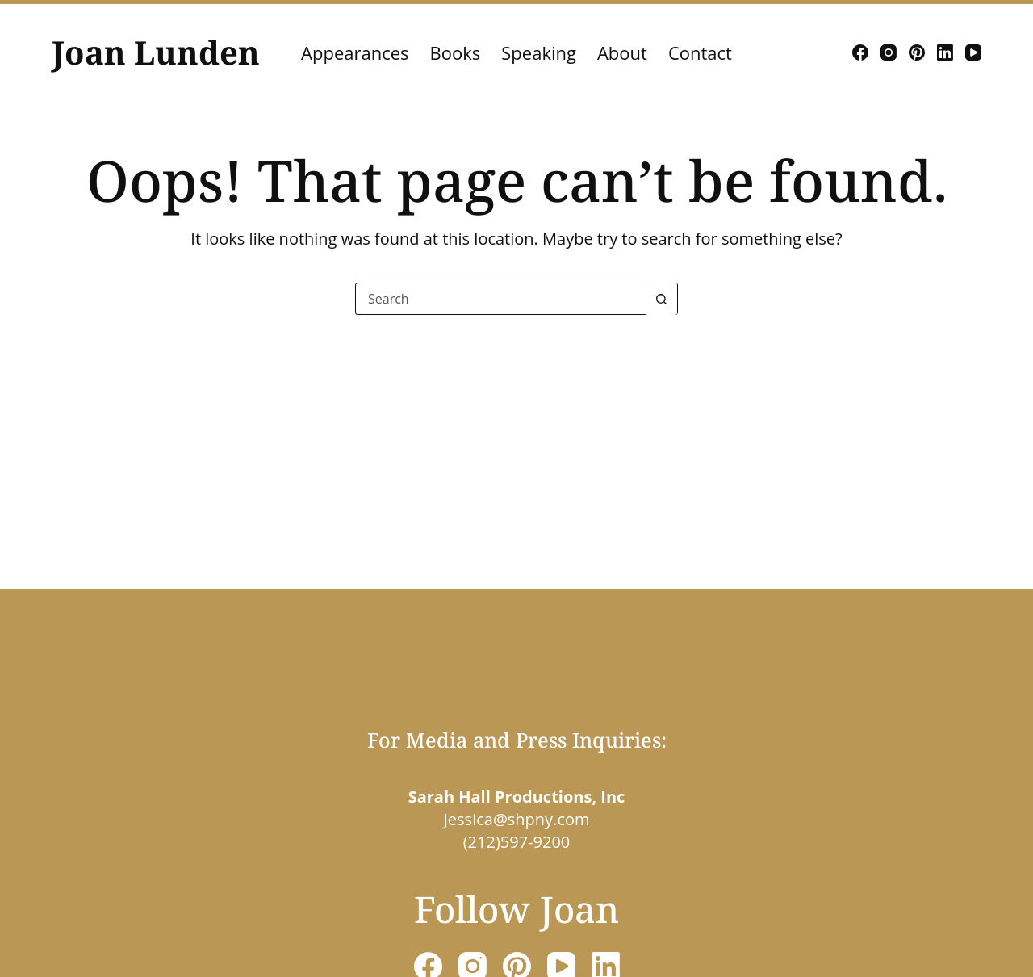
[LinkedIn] (945, 52)
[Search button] (661, 299)
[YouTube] (973, 52)
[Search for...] (500, 299)
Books (455, 52)
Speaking (538, 52)
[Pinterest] (917, 52)
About (622, 52)
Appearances (355, 52)
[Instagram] (888, 52)
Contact (700, 52)
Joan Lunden (156, 52)
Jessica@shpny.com (516, 819)
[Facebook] (860, 52)
